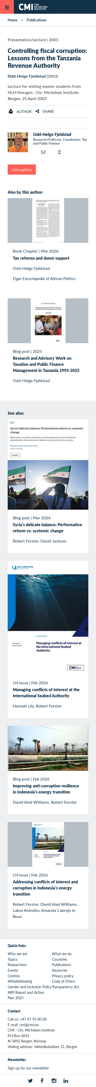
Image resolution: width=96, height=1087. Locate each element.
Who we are (17, 953)
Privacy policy (62, 975)
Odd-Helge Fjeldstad (27, 76)
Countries (59, 959)
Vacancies (59, 970)
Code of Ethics (63, 981)
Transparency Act (65, 986)
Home (12, 19)
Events (13, 970)
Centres (14, 975)
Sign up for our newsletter (28, 1067)
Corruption (22, 169)
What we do (62, 953)
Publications (36, 19)
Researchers (17, 964)
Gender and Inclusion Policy (29, 986)
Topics (12, 959)
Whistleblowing (20, 981)
